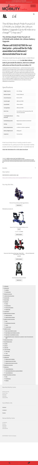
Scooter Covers (8, 349)
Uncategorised (7, 378)
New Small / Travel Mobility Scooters (12, 357)
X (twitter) (4, 432)
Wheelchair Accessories (8, 387)
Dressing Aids (6, 320)
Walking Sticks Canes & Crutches (11, 385)
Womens (7, 403)
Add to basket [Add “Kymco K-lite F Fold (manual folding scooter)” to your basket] (19, 257)
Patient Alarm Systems (8, 362)
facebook (4, 429)
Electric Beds (6, 322)
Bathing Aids (6, 310)
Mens (6, 399)
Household (6, 324)
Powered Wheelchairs (9, 391)
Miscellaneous (8, 314)
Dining (7, 326)
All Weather (6, 308)
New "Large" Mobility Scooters (19, 180)
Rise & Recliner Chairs (8, 364)
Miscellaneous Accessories (10, 345)
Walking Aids (6, 379)
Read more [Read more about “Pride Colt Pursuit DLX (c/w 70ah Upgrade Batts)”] (19, 227)
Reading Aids (8, 332)
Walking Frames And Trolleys (11, 383)
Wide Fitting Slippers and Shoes (10, 397)
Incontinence (6, 334)
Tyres (7, 376)
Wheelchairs (6, 389)
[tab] (19, 190)
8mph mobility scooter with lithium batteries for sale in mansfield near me (18, 182)
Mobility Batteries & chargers (9, 336)
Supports (6, 368)
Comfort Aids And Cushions (9, 318)
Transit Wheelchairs (9, 395)
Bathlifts (7, 312)
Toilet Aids (6, 370)
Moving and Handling (9, 330)
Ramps (7, 347)
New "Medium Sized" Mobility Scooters (13, 355)
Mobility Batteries (9, 338)
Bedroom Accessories (8, 316)
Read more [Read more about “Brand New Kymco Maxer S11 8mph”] (19, 302)
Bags (6, 343)
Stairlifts (5, 366)
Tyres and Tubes (7, 372)
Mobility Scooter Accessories (9, 341)
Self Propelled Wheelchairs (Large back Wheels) (14, 393)
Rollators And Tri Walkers (10, 381)
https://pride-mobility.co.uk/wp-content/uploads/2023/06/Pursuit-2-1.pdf (17, 200)
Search (9, 463)
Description (4, 190)
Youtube (4, 435)
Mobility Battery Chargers (10, 339)
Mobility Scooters (10, 180)
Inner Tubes (8, 374)
